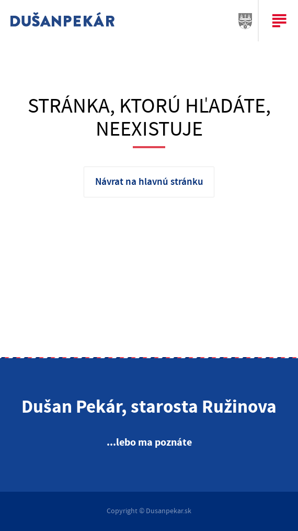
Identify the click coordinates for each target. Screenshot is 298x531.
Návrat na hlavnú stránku (149, 182)
